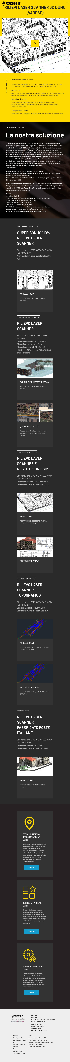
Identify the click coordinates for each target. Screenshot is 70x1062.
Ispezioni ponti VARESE (35, 1044)
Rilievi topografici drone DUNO (38, 1040)
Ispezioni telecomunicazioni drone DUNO (41, 1042)
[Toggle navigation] (67, 3)
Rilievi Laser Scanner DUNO (37, 1046)
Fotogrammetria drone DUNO (37, 1038)
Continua (31, 867)
